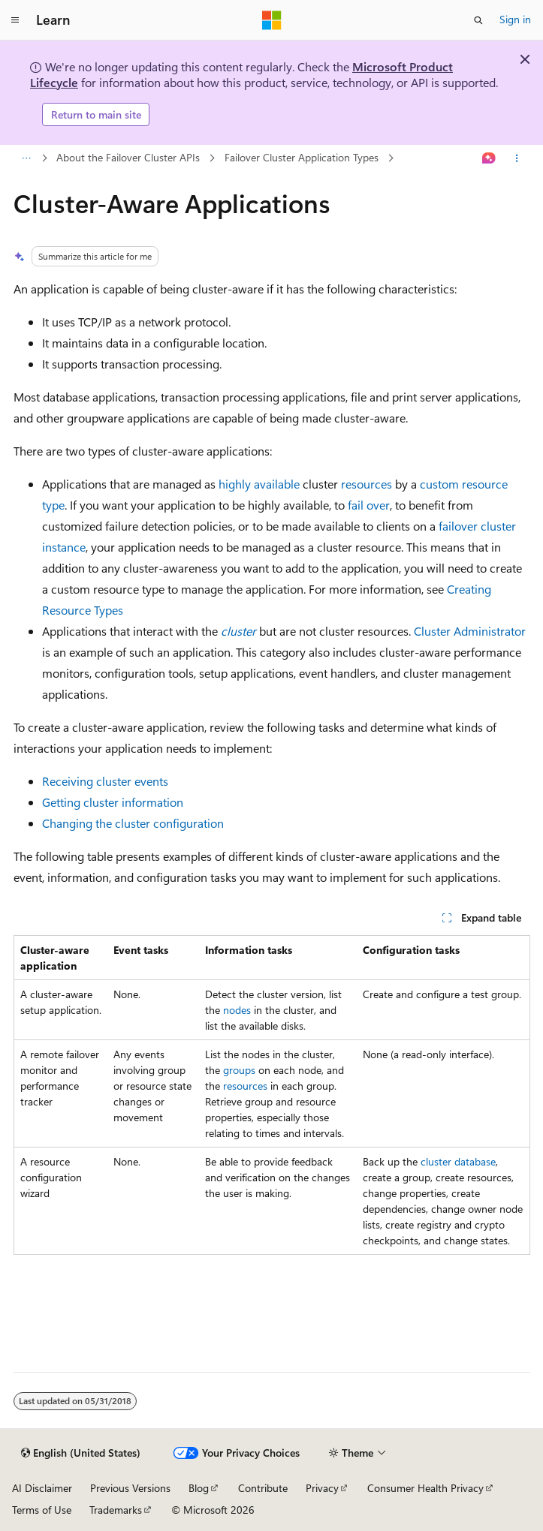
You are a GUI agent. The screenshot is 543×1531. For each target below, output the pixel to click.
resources (366, 484)
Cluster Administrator (470, 631)
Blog (199, 1488)
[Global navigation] (15, 20)
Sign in (515, 19)
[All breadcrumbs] (27, 158)
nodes (237, 1010)
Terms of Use (41, 1509)
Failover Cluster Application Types (302, 157)
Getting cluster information (112, 802)
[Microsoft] (272, 20)
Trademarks (115, 1509)
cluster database (458, 1161)
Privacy (322, 1488)
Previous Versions (130, 1488)
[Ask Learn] (488, 158)
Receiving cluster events (105, 781)
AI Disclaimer (42, 1488)
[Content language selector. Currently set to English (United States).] (80, 1453)
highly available (259, 484)
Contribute (263, 1488)
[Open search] (478, 20)
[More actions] (516, 158)
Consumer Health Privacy (425, 1488)
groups (239, 1070)
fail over (369, 505)
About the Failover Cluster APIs (128, 157)
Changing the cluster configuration (133, 823)
